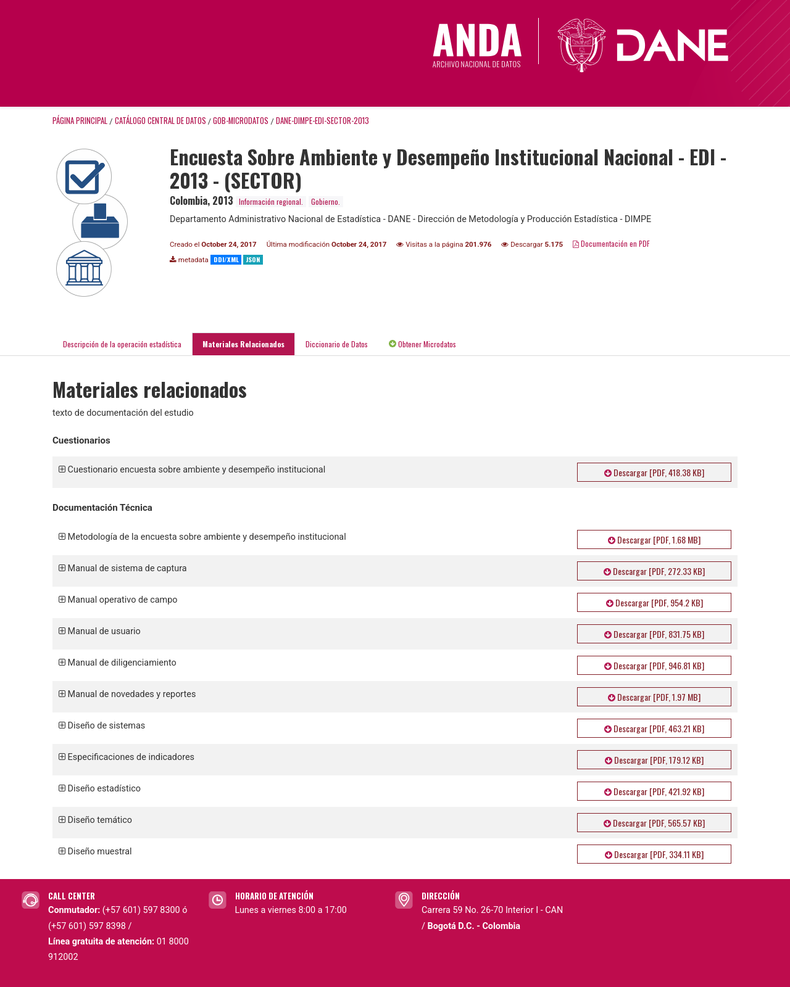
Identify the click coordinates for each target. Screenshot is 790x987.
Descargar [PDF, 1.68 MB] (654, 539)
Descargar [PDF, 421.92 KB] (654, 791)
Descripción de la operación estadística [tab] (122, 344)
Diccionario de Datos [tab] (337, 344)
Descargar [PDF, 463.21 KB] (654, 728)
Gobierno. (325, 201)
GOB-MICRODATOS (240, 120)
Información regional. (271, 201)
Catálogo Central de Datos (160, 120)
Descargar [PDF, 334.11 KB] (654, 854)
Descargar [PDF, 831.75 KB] (654, 633)
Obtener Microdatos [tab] (422, 344)
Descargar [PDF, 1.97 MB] (654, 696)
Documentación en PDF (611, 243)
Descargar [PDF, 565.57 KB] (654, 822)
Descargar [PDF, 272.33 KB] (654, 570)
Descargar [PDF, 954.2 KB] (654, 602)
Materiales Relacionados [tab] (243, 344)
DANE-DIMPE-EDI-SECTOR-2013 (322, 120)
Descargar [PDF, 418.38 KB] (654, 472)
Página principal (79, 120)
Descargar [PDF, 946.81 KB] (654, 665)
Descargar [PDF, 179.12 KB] (654, 759)
